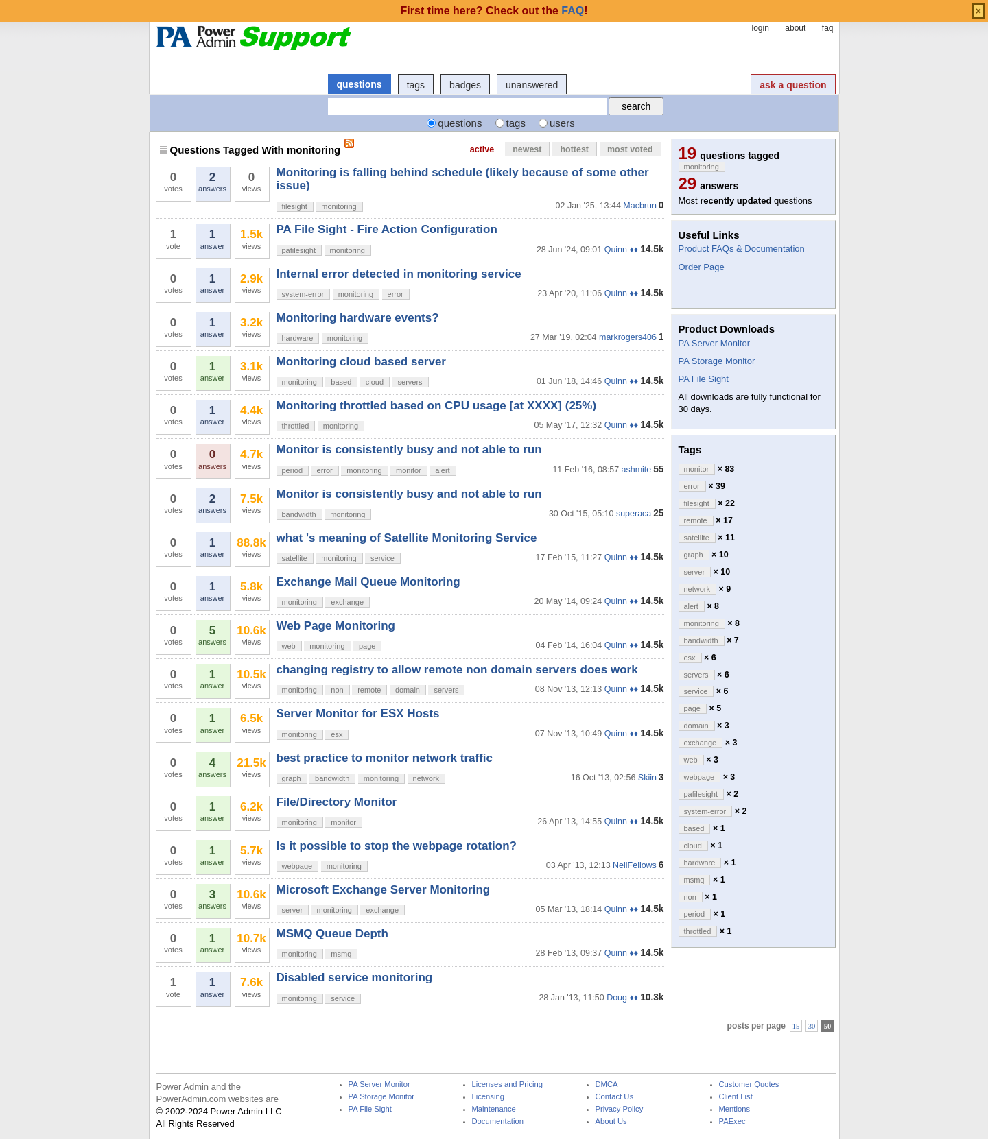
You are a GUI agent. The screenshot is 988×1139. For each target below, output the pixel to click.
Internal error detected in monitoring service (399, 273)
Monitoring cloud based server (362, 361)
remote (369, 690)
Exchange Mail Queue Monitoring (368, 581)
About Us (611, 1121)
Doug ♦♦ (622, 998)
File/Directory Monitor (337, 801)
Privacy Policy (620, 1109)
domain (407, 690)
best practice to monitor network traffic (385, 758)
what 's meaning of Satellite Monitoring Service (407, 537)
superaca (633, 513)
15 (796, 1026)
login (759, 28)
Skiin (647, 777)
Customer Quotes (749, 1084)
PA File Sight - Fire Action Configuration (387, 229)
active (482, 149)
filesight (294, 206)
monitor (408, 470)
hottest (574, 149)
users (562, 123)
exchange (347, 602)
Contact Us (615, 1097)
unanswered (532, 85)
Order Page (702, 267)
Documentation (498, 1121)
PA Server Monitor (715, 343)
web (289, 646)
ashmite (637, 470)
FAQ (572, 10)
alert (442, 470)
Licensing (488, 1097)
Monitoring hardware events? (358, 317)
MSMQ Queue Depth (332, 933)
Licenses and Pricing (507, 1084)
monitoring (338, 206)
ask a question (793, 85)
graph (291, 778)
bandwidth (299, 514)
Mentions (735, 1109)
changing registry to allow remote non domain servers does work (457, 669)
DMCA (607, 1084)
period (292, 470)
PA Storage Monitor (717, 361)
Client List (736, 1097)
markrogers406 (628, 337)
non (337, 690)
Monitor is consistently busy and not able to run (409, 449)
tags (416, 85)
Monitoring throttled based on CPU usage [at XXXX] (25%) (437, 405)
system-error (303, 294)
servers (410, 382)
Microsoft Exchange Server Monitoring (384, 889)
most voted (630, 149)
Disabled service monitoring (355, 977)
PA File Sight (704, 379)
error (395, 294)
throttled (295, 426)
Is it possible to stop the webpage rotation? (397, 845)
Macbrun (640, 206)
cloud (375, 382)
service (382, 558)
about (795, 28)
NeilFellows (635, 865)
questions (359, 84)
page (367, 646)
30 (812, 1026)
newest (527, 149)
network (426, 778)
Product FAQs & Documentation (742, 248)
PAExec (732, 1121)
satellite (294, 558)
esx (336, 734)
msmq (341, 954)
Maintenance (494, 1109)
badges (465, 85)
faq (828, 28)
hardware (298, 338)
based (341, 382)
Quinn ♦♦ (621, 249)
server (292, 910)
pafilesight (299, 250)
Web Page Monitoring (336, 625)
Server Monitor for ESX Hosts (358, 713)
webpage (297, 866)
